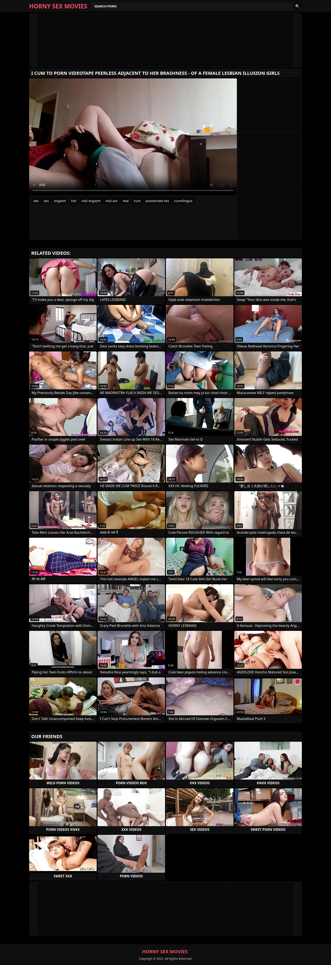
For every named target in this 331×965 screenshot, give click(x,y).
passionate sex (157, 200)
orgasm (60, 200)
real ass (112, 200)
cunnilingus (183, 200)
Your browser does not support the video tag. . (133, 136)
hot (73, 200)
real (126, 200)
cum (137, 200)
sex (36, 200)
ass (46, 200)
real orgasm (90, 200)
